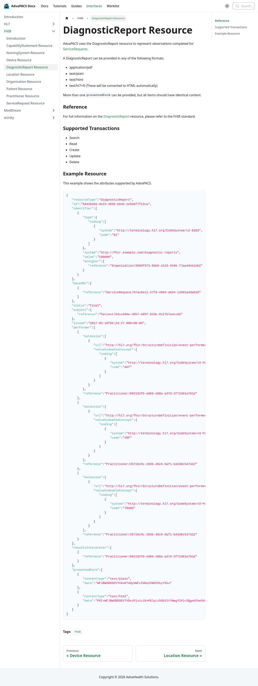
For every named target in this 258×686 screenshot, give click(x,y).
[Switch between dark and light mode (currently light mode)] (227, 6)
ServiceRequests (75, 49)
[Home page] (67, 18)
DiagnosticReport (116, 116)
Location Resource (20, 74)
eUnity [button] (9, 117)
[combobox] (244, 6)
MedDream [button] (12, 110)
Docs (44, 6)
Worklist (113, 6)
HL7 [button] (7, 24)
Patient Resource (19, 89)
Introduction (13, 17)
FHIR (77, 632)
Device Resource (18, 60)
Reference (222, 21)
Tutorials (59, 6)
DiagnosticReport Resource (27, 67)
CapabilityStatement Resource (29, 45)
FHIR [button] (7, 31)
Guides (76, 6)
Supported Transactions (231, 27)
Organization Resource (23, 81)
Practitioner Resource (22, 96)
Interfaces (94, 6)
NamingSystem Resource (25, 53)
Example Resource (227, 33)
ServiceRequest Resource (25, 103)
